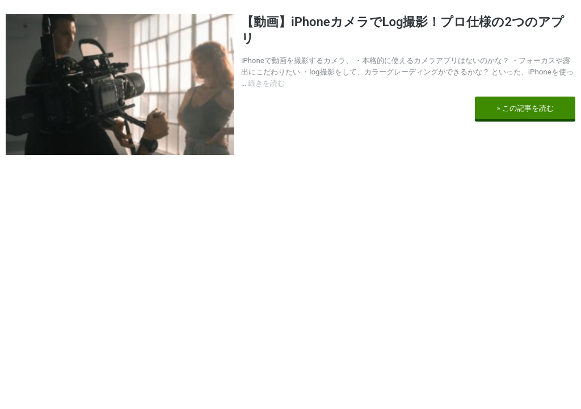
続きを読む (266, 83)
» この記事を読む (524, 108)
